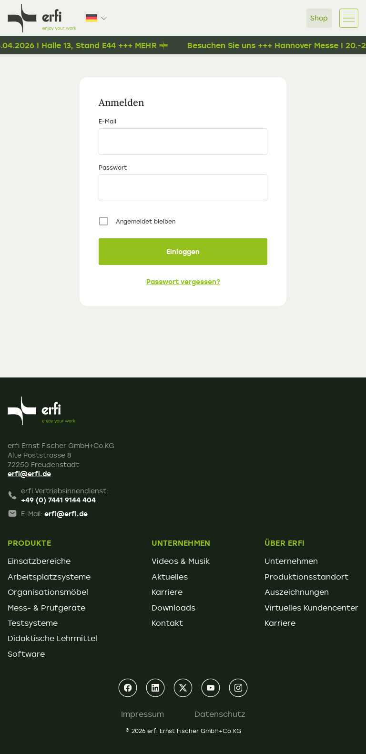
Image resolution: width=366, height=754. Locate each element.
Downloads (173, 607)
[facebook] (127, 687)
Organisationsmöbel (48, 592)
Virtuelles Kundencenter (311, 607)
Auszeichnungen (296, 592)
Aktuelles (170, 576)
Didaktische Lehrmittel (52, 638)
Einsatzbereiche (39, 561)
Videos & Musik (181, 561)
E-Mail (107, 121)
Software (26, 654)
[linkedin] (155, 687)
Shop (319, 17)
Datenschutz (219, 714)
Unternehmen (291, 561)
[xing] (183, 687)
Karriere (167, 592)
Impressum (142, 714)
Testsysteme (33, 623)
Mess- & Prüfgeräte (46, 607)
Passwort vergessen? (183, 281)
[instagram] (238, 687)
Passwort (113, 167)
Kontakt (167, 623)
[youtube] (210, 687)
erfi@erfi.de (29, 473)
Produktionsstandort (306, 576)
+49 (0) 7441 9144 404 (58, 499)
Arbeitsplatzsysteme (49, 576)
